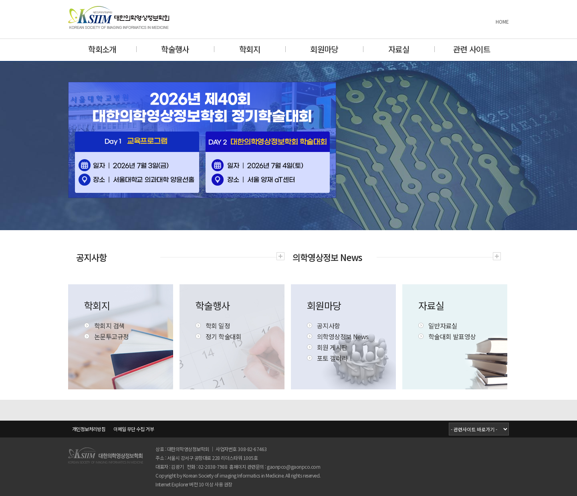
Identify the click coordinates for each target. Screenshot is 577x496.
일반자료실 (442, 325)
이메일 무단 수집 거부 (133, 428)
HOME (502, 21)
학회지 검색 (109, 325)
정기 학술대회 (224, 336)
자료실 (398, 49)
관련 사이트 (471, 49)
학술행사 (175, 49)
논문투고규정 (111, 336)
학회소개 (102, 49)
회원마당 (324, 49)
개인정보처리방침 (88, 428)
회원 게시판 (332, 347)
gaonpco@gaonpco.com (293, 466)
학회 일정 (218, 325)
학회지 (249, 49)
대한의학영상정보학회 (119, 17)
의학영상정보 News (342, 336)
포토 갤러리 (332, 358)
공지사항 (328, 325)
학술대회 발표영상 (452, 336)
